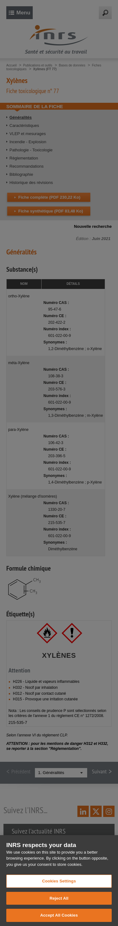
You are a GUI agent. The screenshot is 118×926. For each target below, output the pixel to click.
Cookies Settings (59, 891)
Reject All (58, 908)
